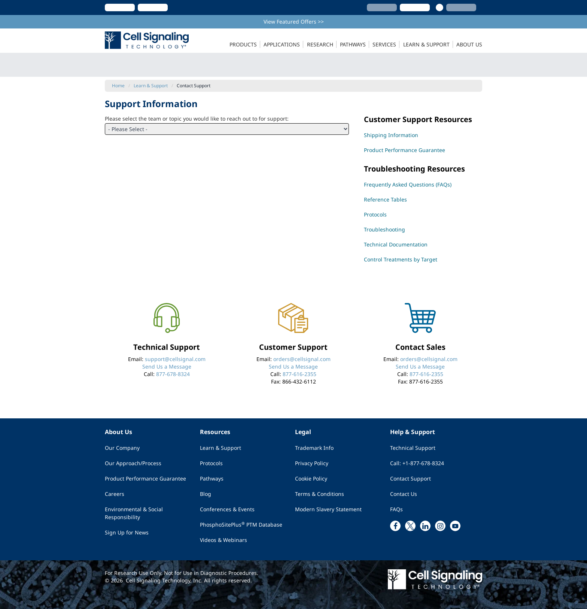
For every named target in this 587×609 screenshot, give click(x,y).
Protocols (211, 463)
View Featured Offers (294, 21)
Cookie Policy (311, 478)
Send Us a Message (166, 366)
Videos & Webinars (223, 539)
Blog (205, 493)
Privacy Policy (311, 463)
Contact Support (410, 478)
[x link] (410, 526)
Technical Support (412, 447)
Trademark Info (314, 447)
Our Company (122, 447)
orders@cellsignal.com (302, 359)
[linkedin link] (425, 526)
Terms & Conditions (319, 493)
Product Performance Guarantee (145, 478)
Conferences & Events (227, 509)
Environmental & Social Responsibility (134, 513)
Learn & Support (220, 447)
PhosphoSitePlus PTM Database (241, 524)
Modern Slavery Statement (328, 509)
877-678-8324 (173, 374)
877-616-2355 (299, 374)
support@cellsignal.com (175, 359)
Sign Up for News (127, 532)
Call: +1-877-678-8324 (417, 463)
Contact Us (403, 493)
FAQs (396, 509)
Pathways (211, 478)
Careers (114, 493)
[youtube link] (455, 526)
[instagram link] (440, 526)
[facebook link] (395, 526)
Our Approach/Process (133, 463)
